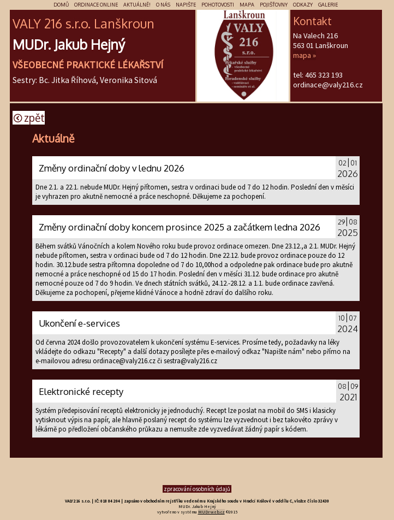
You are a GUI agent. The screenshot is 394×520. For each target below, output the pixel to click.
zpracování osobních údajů (197, 489)
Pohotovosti (217, 5)
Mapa (247, 5)
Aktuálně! (137, 5)
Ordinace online (96, 5)
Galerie (328, 5)
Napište (186, 5)
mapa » (304, 55)
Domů (61, 5)
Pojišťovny (274, 5)
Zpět (29, 118)
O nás (163, 5)
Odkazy (303, 5)
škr (124, 23)
